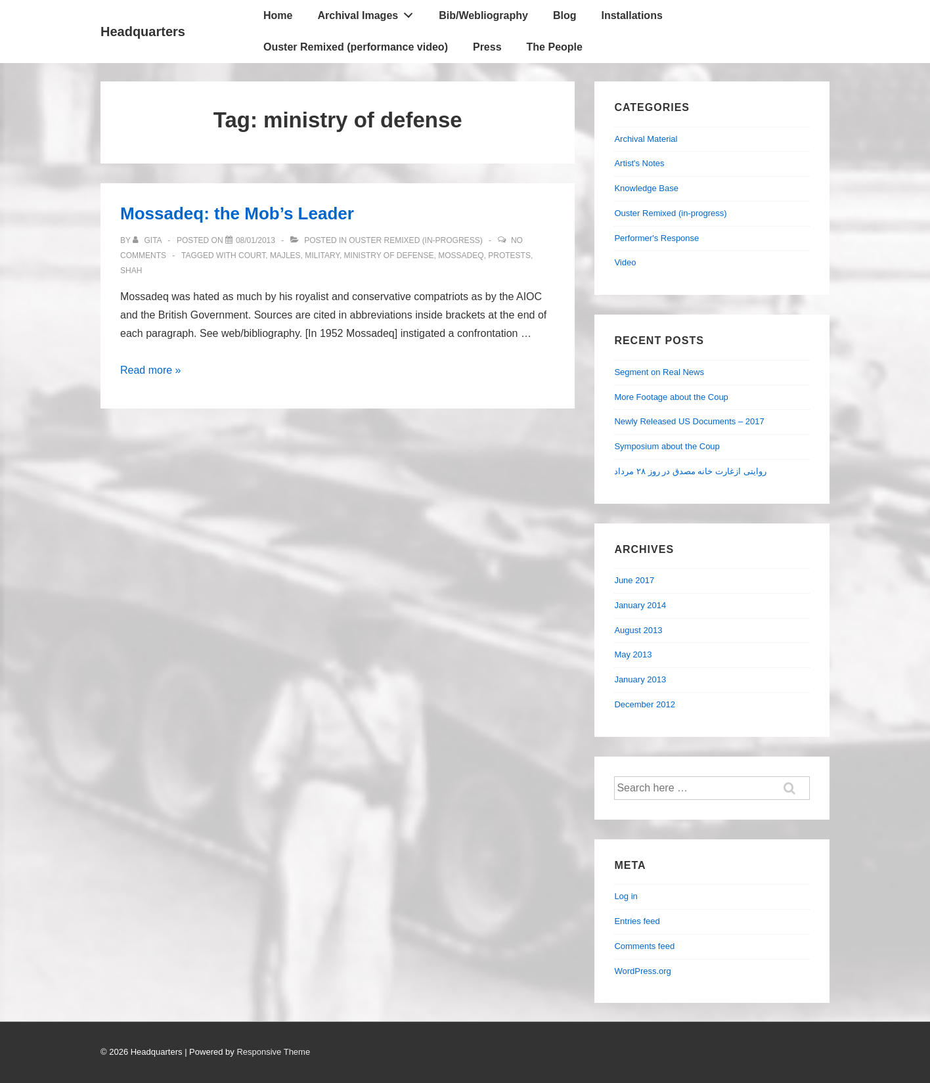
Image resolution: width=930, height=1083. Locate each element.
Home (277, 15)
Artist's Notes (639, 163)
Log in (625, 896)
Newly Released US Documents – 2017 (689, 421)
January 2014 (640, 605)
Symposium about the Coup (666, 446)
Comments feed (644, 946)
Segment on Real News (659, 372)
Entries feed (636, 921)
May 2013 (633, 654)
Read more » (150, 370)
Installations (631, 15)
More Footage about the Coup (671, 397)
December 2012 (644, 704)
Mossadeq (460, 255)
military (322, 255)
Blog (565, 15)
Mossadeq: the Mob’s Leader (237, 213)
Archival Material (645, 139)
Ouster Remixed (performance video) (355, 47)
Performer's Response (656, 238)
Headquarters (142, 31)
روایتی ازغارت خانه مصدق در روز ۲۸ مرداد (690, 471)
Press (487, 47)
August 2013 (638, 630)
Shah (131, 270)
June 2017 (634, 580)
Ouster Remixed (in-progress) (415, 240)
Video (625, 262)
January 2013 (640, 679)
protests (509, 255)
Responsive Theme (273, 1052)
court (251, 255)
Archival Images (368, 12)
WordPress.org (642, 971)
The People (555, 47)
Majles (285, 255)
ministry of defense (389, 255)
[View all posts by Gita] (148, 240)
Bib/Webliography (483, 15)
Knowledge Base (646, 188)
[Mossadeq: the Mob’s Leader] (255, 240)
